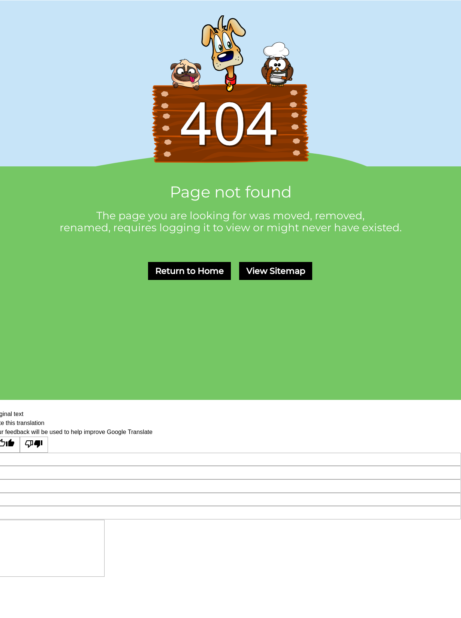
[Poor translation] (34, 445)
